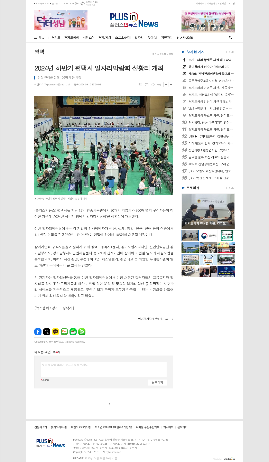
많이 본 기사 (195, 51)
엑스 (46, 331)
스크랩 (159, 85)
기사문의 (210, 3)
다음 (109, 404)
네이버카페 (73, 331)
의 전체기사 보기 (154, 319)
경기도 (56, 37)
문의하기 (182, 427)
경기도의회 (71, 37)
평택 (171, 54)
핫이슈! (152, 37)
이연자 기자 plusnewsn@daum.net (52, 84)
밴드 (81, 331)
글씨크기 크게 (165, 84)
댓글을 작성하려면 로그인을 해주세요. (65, 364)
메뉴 (41, 37)
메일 (147, 85)
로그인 (231, 3)
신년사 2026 (185, 37)
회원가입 (221, 3)
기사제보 (200, 3)
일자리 (139, 37)
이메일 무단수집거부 (147, 427)
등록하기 (157, 382)
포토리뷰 (192, 188)
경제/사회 (104, 37)
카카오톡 (55, 331)
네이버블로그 (64, 331)
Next (229, 211)
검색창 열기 (230, 37)
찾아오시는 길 (59, 427)
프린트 (153, 85)
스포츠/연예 (123, 37)
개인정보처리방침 (81, 427)
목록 (141, 85)
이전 (98, 404)
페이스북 (37, 331)
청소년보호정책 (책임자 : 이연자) (113, 427)
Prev (187, 211)
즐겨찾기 (56, 3)
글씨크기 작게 (170, 84)
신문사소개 (40, 427)
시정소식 (88, 37)
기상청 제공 (90, 4)
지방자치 (167, 37)
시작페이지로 (42, 3)
